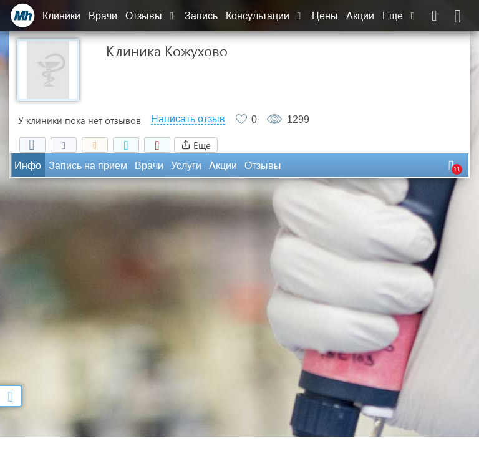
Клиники (61, 16)
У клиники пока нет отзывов (79, 120)
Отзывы (151, 16)
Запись (201, 16)
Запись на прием (88, 165)
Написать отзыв (188, 119)
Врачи (103, 16)
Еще (399, 16)
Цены (325, 16)
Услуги (186, 165)
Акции (360, 16)
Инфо (27, 165)
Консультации (265, 16)
